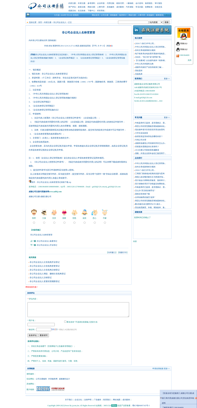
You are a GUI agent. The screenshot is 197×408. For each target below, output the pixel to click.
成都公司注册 (34, 196)
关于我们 (68, 399)
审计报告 (158, 3)
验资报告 (148, 3)
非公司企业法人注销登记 (41, 277)
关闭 (189, 60)
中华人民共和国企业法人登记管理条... (150, 47)
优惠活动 (72, 11)
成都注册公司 (45, 196)
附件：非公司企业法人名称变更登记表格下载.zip (51, 182)
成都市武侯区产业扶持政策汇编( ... (149, 67)
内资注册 (72, 3)
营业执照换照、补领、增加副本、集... (150, 207)
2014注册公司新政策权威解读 (147, 150)
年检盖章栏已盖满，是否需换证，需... (150, 123)
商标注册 (91, 7)
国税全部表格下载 (142, 194)
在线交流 (158, 7)
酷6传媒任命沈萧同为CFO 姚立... (148, 204)
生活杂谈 (81, 11)
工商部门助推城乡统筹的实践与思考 (150, 173)
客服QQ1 (183, 43)
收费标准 (148, 7)
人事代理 (100, 7)
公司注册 (104, 15)
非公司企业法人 (59, 22)
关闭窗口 (111, 252)
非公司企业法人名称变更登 (41, 235)
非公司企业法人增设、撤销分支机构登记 (48, 274)
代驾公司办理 (140, 140)
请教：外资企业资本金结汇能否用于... (150, 153)
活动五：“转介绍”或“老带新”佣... (148, 57)
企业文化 (78, 399)
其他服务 (110, 7)
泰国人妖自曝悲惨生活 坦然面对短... (150, 177)
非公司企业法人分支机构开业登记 (45, 262)
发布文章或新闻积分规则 (145, 50)
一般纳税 (129, 3)
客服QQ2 (183, 49)
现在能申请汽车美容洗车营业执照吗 (150, 130)
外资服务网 (52, 378)
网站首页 (95, 15)
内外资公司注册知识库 (38, 40)
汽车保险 (129, 7)
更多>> (167, 79)
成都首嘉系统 (85, 46)
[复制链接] (52, 40)
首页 (40, 22)
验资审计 (123, 15)
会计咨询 (139, 3)
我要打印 (122, 252)
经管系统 (100, 11)
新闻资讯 (159, 15)
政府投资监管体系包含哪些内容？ (149, 136)
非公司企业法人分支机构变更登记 (45, 266)
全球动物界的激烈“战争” (145, 197)
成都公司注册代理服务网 (39, 192)
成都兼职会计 (64, 378)
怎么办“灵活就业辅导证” (145, 190)
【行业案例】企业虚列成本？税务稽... (150, 60)
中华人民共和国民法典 (144, 64)
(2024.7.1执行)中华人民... (145, 43)
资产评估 (72, 7)
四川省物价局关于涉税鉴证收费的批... (150, 184)
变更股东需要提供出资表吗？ (147, 147)
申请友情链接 (158, 368)
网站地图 (116, 399)
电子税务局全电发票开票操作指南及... (150, 54)
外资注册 (81, 3)
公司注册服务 (41, 378)
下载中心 (91, 11)
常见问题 (139, 7)
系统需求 (138, 71)
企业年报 (100, 3)
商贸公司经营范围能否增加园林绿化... (150, 126)
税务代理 (120, 3)
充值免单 (138, 74)
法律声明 (87, 399)
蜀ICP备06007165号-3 (141, 405)
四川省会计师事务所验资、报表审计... (150, 180)
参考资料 (91, 3)
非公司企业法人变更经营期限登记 (45, 281)
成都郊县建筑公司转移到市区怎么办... (150, 143)
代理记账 (110, 3)
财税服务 (114, 15)
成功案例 (120, 7)
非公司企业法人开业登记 (47, 245)
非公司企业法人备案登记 (47, 241)
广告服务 (97, 399)
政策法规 (81, 7)
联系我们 (107, 399)
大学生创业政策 (141, 133)
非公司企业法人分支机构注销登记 (45, 270)
